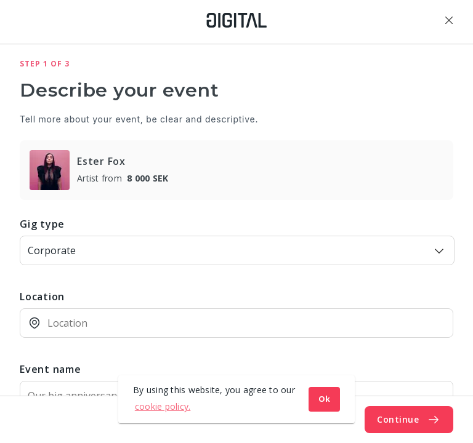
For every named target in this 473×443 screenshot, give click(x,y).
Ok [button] (324, 399)
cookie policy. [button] (163, 406)
